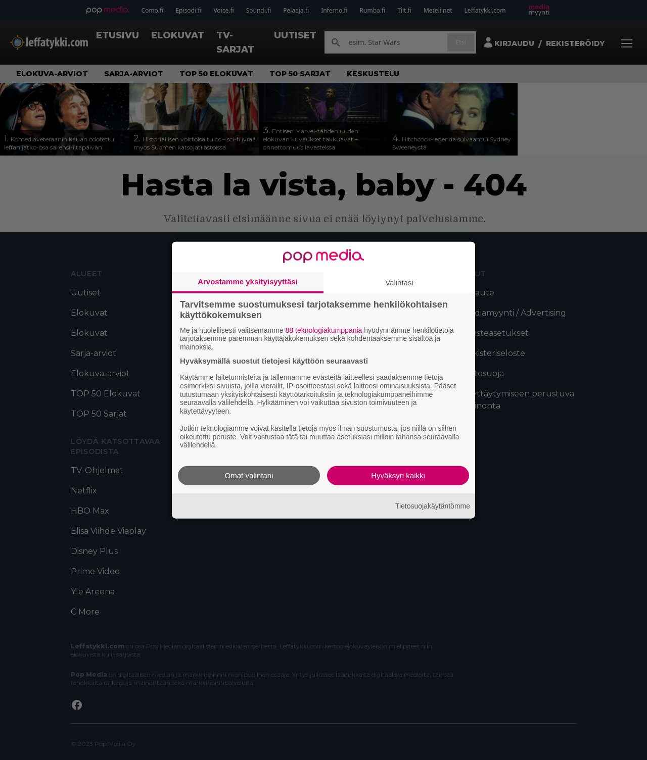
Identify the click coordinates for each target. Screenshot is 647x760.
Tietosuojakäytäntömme (432, 505)
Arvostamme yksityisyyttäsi (248, 281)
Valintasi (399, 282)
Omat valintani (249, 475)
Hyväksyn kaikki (398, 475)
